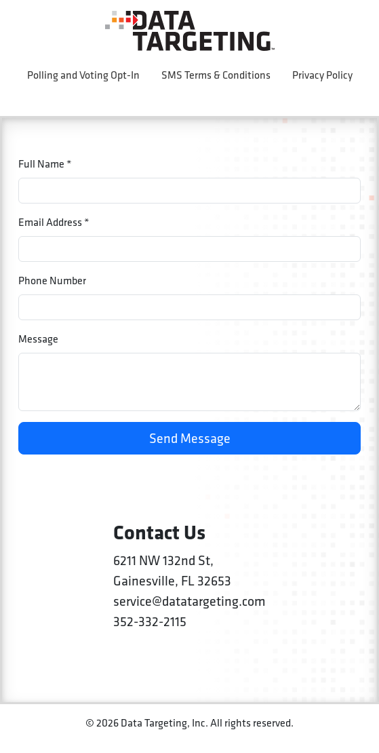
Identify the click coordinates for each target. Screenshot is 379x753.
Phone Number (52, 280)
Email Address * (53, 222)
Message (38, 339)
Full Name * (45, 164)
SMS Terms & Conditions (216, 75)
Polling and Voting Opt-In (83, 75)
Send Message (190, 438)
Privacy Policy (322, 75)
